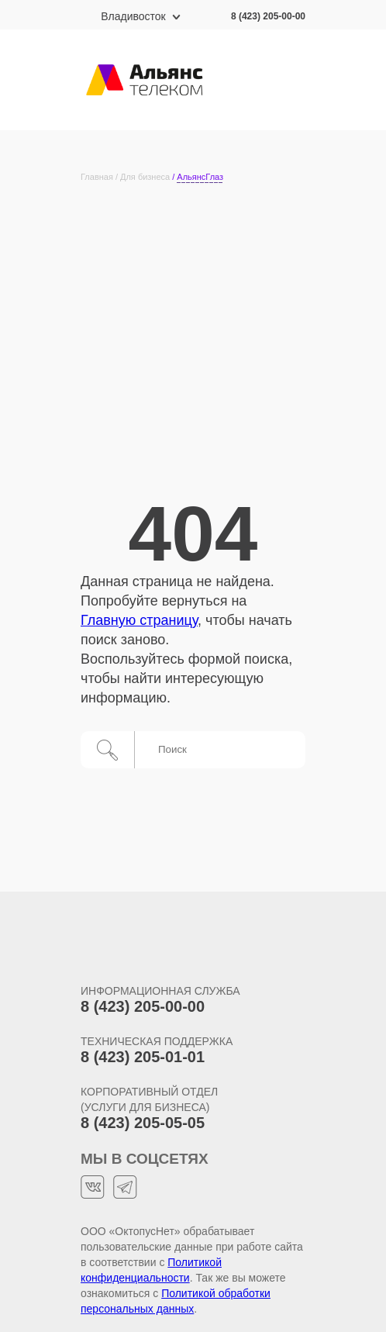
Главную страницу (139, 620)
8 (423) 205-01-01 (143, 1056)
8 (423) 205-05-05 (143, 1122)
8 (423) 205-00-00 (268, 16)
